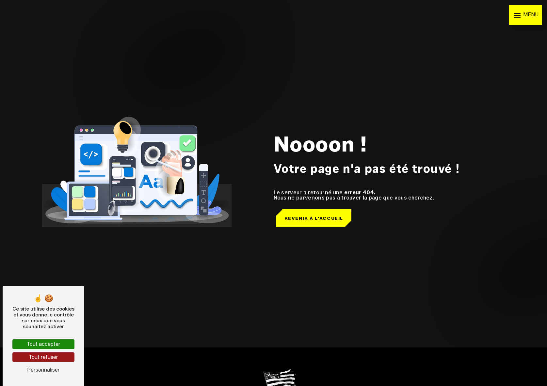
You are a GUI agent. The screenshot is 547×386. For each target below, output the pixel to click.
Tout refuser (43, 357)
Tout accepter (43, 344)
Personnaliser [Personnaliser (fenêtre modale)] (43, 370)
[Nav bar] (525, 15)
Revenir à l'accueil (313, 218)
